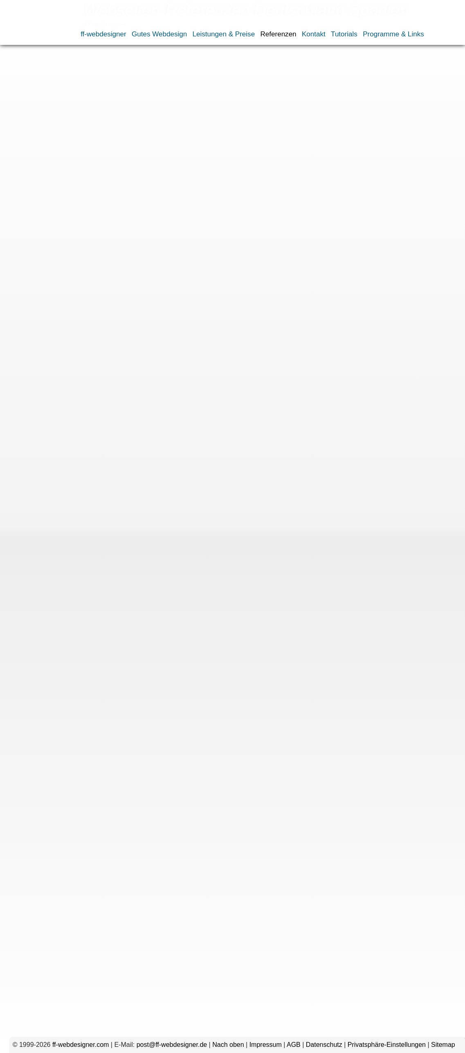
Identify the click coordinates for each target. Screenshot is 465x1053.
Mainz (291, 167)
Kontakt (314, 34)
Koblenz (176, 167)
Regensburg (263, 177)
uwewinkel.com (84, 217)
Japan (219, 197)
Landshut (224, 167)
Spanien (84, 206)
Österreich (146, 206)
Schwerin (219, 187)
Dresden (25, 157)
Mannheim (24, 177)
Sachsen (136, 187)
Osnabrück (224, 177)
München (58, 177)
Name (73, 782)
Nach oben (228, 1044)
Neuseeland (278, 197)
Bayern (151, 148)
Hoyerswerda (89, 167)
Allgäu (94, 148)
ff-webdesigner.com (80, 1044)
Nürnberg (156, 177)
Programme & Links (393, 34)
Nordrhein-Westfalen (107, 177)
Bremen (231, 148)
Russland (23, 206)
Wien (275, 187)
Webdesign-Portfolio (85, 59)
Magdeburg (260, 167)
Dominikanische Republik (80, 197)
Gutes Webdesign (159, 34)
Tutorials (344, 34)
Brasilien (21, 148)
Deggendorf (292, 148)
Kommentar (65, 680)
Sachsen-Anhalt (178, 187)
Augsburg (122, 148)
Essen (83, 157)
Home (16, 59)
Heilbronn (23, 167)
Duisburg (56, 157)
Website (73, 835)
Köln (199, 167)
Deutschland (58, 148)
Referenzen (278, 34)
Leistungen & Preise (224, 34)
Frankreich (166, 197)
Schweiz (54, 206)
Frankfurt (111, 157)
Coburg (258, 148)
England (134, 197)
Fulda (167, 157)
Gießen (211, 157)
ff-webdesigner (103, 34)
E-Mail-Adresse (59, 808)
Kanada (244, 197)
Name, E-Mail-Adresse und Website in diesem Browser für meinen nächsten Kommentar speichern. (206, 864)
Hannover (275, 157)
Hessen (54, 167)
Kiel (153, 167)
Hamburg (241, 157)
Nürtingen (189, 177)
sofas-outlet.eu (83, 432)
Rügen (108, 187)
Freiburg (141, 157)
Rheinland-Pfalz (32, 187)
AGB (294, 1044)
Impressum (265, 1044)
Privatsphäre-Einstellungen (387, 1044)
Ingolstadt (128, 167)
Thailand (113, 206)
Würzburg (23, 197)
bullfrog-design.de (88, 330)
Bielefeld (201, 148)
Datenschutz (324, 1044)
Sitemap (443, 1044)
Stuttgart (250, 187)
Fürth (188, 157)
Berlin (175, 148)
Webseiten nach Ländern (144, 59)
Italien (196, 197)
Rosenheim (77, 187)
